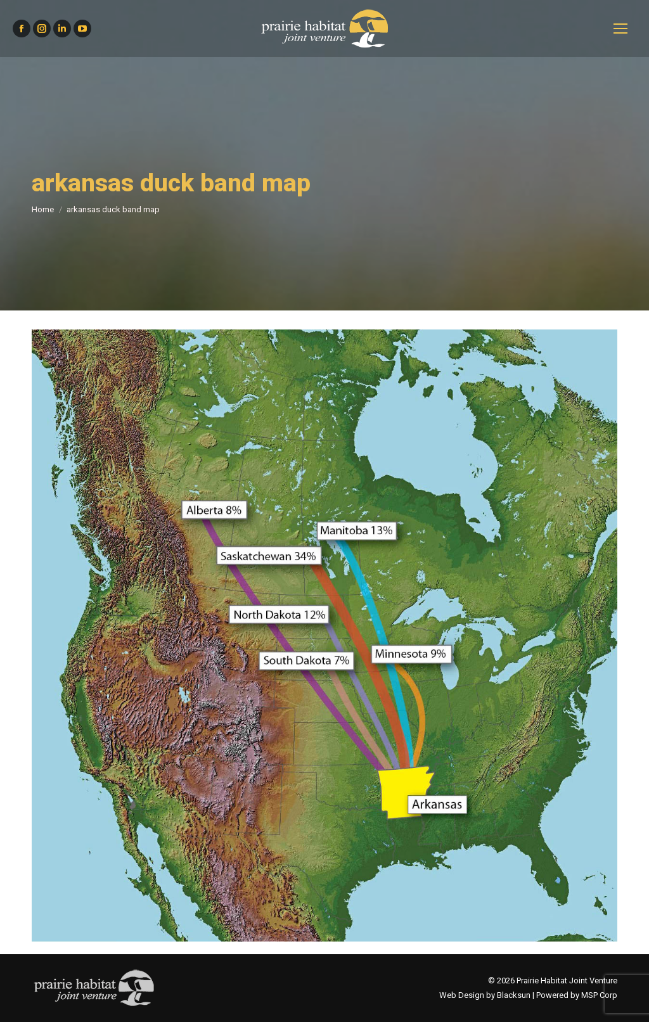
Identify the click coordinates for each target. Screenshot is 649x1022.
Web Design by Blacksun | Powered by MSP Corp (528, 995)
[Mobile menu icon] (620, 28)
